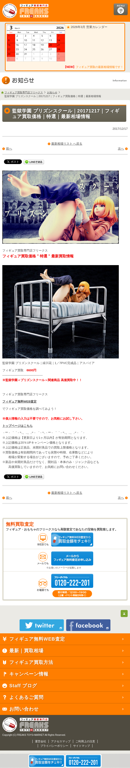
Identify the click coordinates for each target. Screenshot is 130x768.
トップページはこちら (17, 426)
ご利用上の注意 (85, 741)
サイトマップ (81, 745)
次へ (121, 148)
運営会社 (40, 741)
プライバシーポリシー (54, 745)
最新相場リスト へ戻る (66, 143)
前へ (9, 148)
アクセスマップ (61, 741)
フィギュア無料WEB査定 (19, 401)
